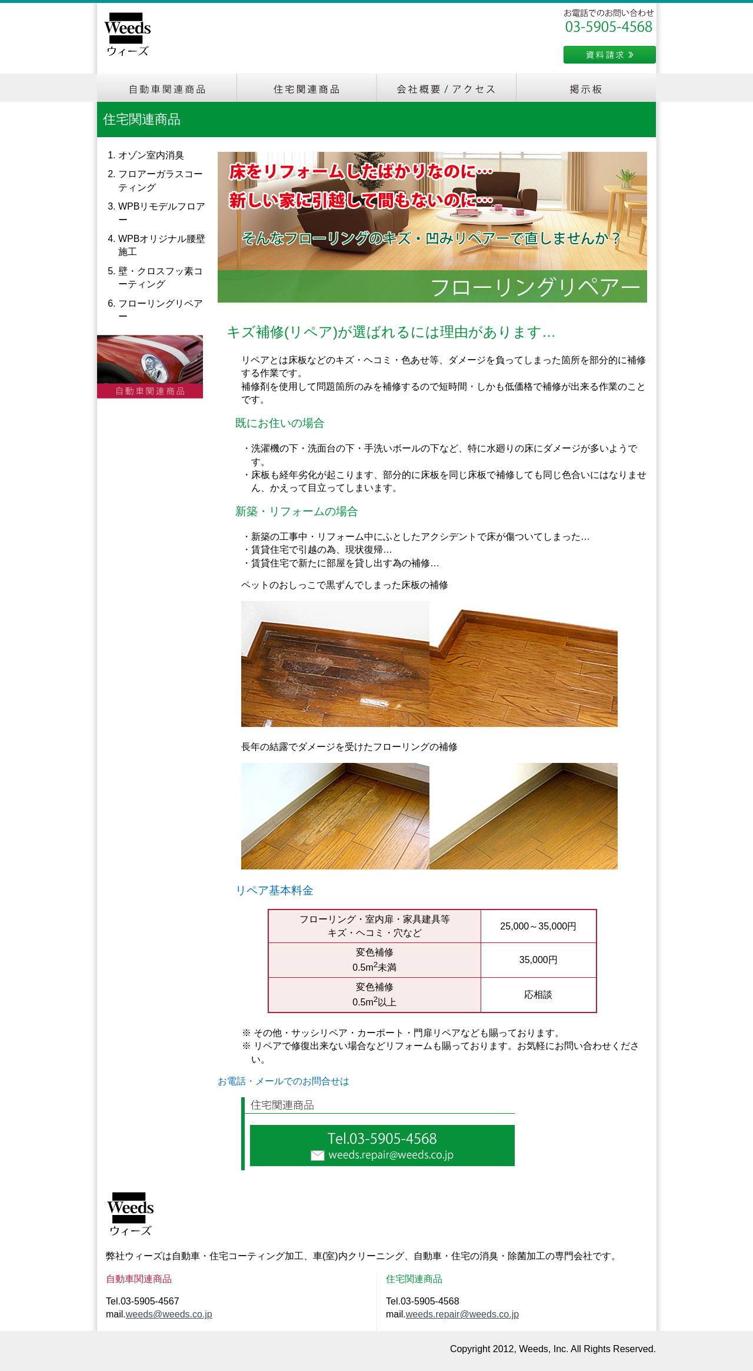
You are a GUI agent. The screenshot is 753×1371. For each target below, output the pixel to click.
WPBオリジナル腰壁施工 (161, 245)
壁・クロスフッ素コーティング (160, 277)
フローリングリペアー (160, 309)
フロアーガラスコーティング (160, 180)
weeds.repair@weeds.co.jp (462, 1314)
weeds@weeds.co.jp (169, 1314)
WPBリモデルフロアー (161, 212)
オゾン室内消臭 (151, 155)
